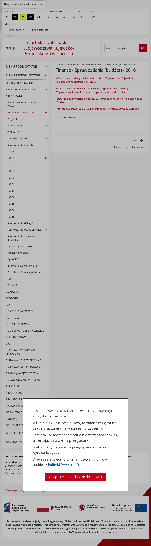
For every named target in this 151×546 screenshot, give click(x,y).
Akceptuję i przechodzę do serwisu (75, 476)
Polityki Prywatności (64, 464)
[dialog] (75, 273)
